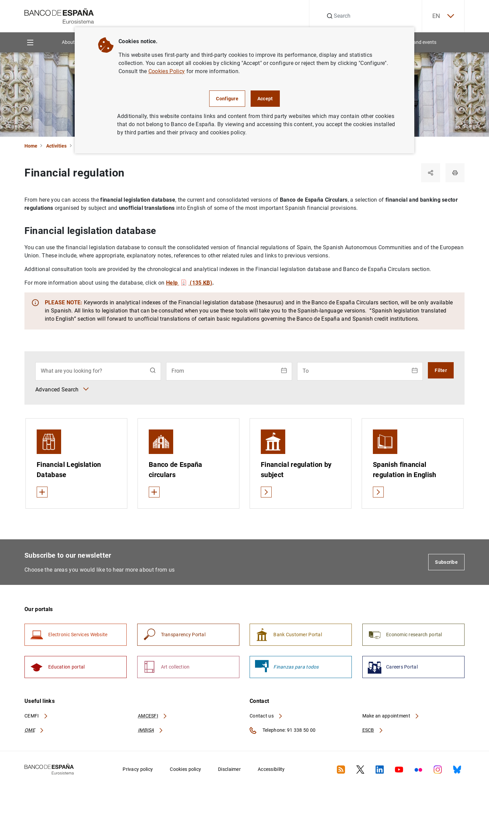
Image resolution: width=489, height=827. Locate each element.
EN (443, 16)
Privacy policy (138, 769)
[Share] (430, 172)
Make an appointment (391, 716)
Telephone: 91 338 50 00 (282, 730)
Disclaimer (229, 769)
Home (30, 146)
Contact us (266, 716)
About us (71, 42)
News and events (418, 42)
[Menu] (30, 42)
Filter (441, 370)
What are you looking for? (71, 371)
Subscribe (446, 562)
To (306, 371)
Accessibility (271, 769)
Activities (56, 146)
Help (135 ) (189, 283)
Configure (227, 98)
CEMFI (36, 716)
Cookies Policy (166, 71)
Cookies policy (185, 769)
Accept (265, 98)
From (177, 371)
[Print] (455, 172)
